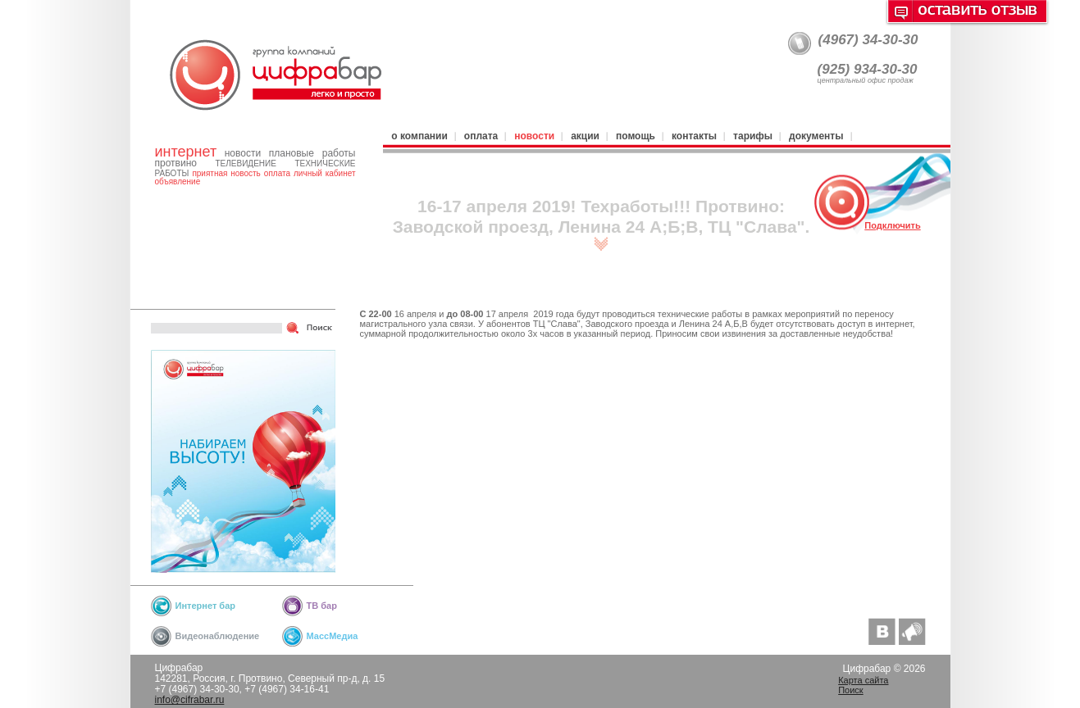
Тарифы (752, 136)
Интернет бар (205, 605)
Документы (816, 136)
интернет (186, 151)
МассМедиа (332, 636)
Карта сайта (863, 680)
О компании (419, 136)
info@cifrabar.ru (190, 700)
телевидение (245, 163)
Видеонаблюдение (217, 636)
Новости (534, 136)
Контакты (694, 136)
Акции (585, 136)
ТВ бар (322, 605)
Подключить (892, 225)
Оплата (481, 136)
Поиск (850, 690)
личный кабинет (324, 173)
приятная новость (226, 173)
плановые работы (312, 153)
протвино (176, 163)
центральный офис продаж (866, 80)
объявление (178, 181)
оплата (277, 173)
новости (243, 153)
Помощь (635, 136)
